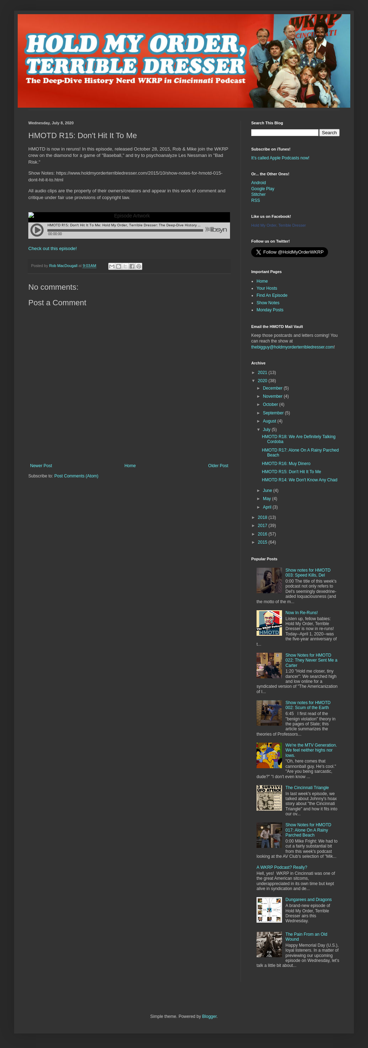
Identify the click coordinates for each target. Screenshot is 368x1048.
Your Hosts (267, 288)
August (270, 421)
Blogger (209, 1016)
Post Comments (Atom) (76, 476)
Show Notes (268, 302)
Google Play (262, 188)
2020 (263, 380)
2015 (263, 542)
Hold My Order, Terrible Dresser (278, 225)
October (271, 404)
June (268, 490)
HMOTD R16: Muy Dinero (286, 463)
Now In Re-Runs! (302, 612)
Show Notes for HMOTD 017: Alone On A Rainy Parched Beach (308, 830)
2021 (263, 372)
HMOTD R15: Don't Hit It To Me (291, 471)
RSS (255, 200)
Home (130, 465)
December (273, 388)
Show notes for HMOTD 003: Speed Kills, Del (308, 573)
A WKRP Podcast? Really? (282, 867)
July (267, 429)
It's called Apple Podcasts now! (280, 157)
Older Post (218, 465)
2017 (263, 525)
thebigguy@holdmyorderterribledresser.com (292, 347)
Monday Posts (270, 309)
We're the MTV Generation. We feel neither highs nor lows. (311, 750)
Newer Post (41, 465)
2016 (263, 534)
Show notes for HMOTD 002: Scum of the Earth (308, 705)
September (274, 412)
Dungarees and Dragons (309, 899)
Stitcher (258, 194)
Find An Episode (272, 295)
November (273, 396)
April (267, 507)
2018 (263, 517)
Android (258, 182)
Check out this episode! (52, 248)
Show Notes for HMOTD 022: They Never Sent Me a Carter (312, 660)
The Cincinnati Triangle (307, 787)
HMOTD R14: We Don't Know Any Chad (300, 479)
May (267, 498)
